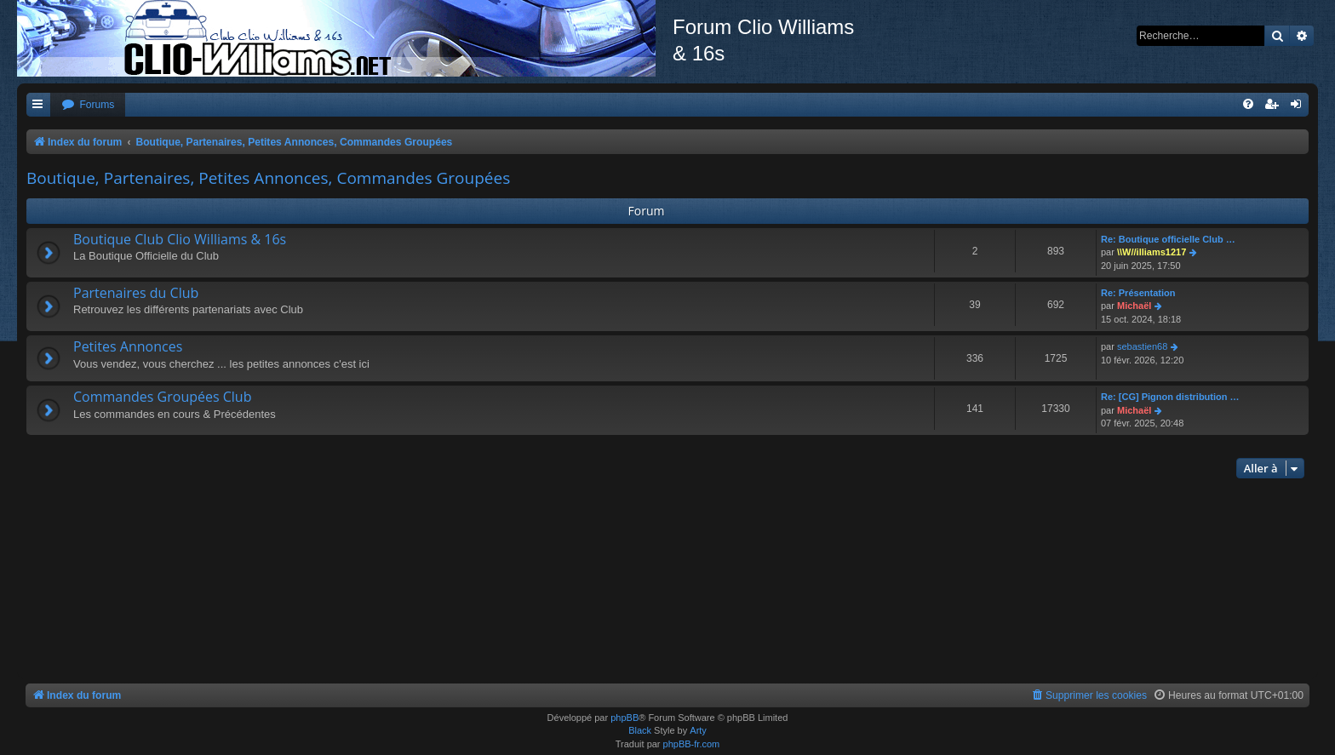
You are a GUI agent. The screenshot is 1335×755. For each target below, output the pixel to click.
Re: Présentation (1138, 293)
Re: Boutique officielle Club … (1168, 239)
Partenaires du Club (135, 292)
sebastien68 (1142, 346)
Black (639, 730)
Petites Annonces (127, 346)
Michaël (1134, 305)
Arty (698, 730)
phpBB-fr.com (691, 744)
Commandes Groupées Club (162, 396)
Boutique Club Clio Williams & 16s (179, 239)
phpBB (624, 717)
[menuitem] (87, 105)
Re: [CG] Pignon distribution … (1170, 397)
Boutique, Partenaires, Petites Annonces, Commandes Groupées (268, 178)
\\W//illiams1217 (1151, 252)
